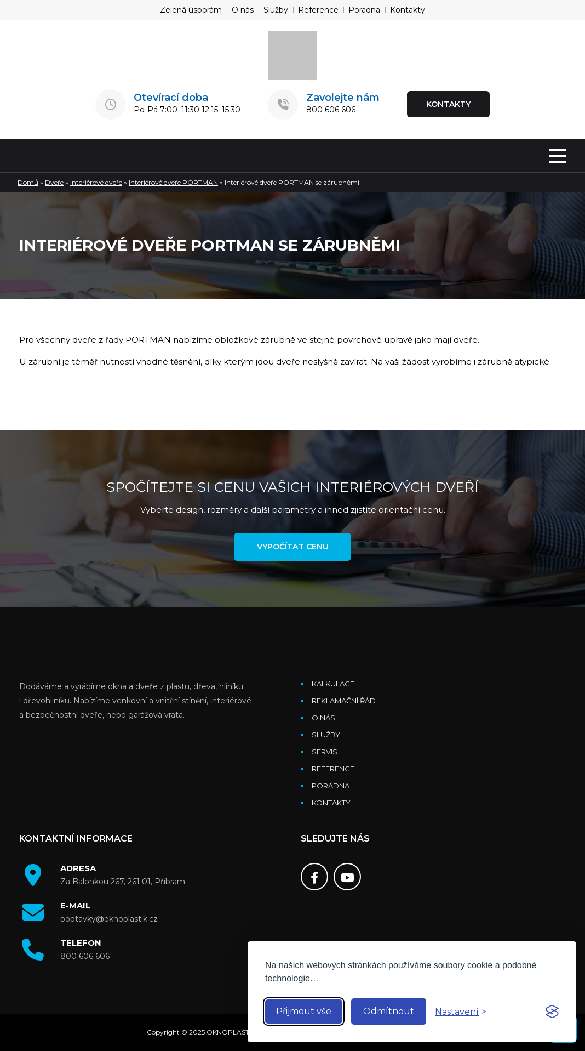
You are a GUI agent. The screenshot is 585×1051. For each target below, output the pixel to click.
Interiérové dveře (96, 182)
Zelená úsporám (191, 10)
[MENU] (557, 157)
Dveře (54, 182)
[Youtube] (347, 877)
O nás (243, 10)
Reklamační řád (344, 701)
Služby (275, 10)
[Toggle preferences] (460, 1012)
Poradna (364, 10)
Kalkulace (333, 684)
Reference (318, 10)
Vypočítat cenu (292, 547)
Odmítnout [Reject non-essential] (388, 1011)
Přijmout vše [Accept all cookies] (303, 1011)
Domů (28, 182)
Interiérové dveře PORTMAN (173, 182)
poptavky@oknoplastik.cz (109, 919)
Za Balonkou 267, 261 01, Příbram (122, 882)
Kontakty (407, 10)
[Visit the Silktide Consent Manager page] (552, 1011)
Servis (324, 752)
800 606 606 (330, 110)
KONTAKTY (448, 104)
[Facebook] (314, 877)
